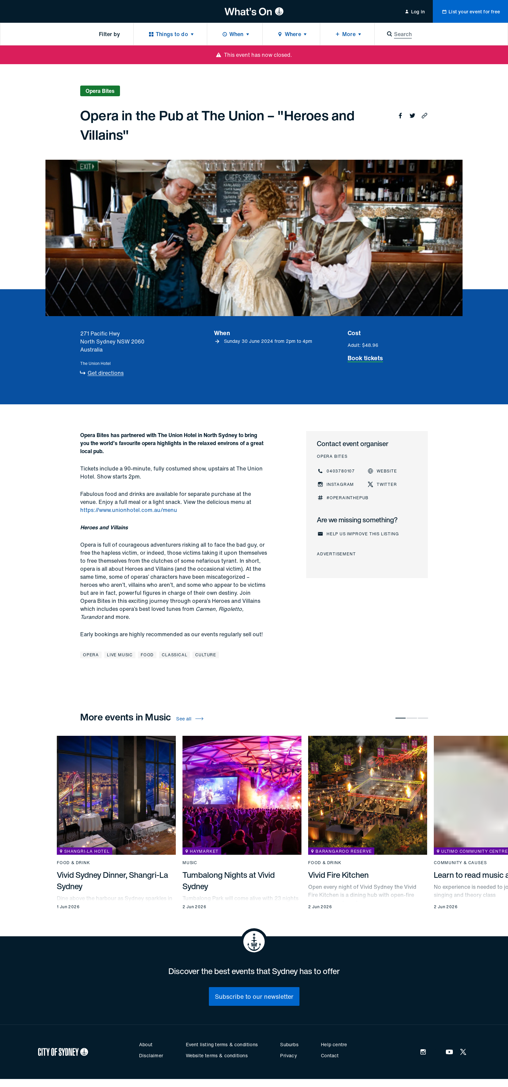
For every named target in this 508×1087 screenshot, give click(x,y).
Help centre (334, 1044)
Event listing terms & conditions (222, 1044)
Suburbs (289, 1044)
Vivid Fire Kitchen (338, 875)
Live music (120, 655)
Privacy (288, 1055)
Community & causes (460, 862)
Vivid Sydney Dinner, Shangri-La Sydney (112, 880)
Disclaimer (151, 1055)
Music (189, 862)
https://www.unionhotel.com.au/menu (128, 510)
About (145, 1044)
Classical (174, 655)
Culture (205, 655)
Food (147, 655)
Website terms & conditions (217, 1055)
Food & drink (73, 862)
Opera (91, 655)
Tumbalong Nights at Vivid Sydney (228, 880)
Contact (330, 1055)
